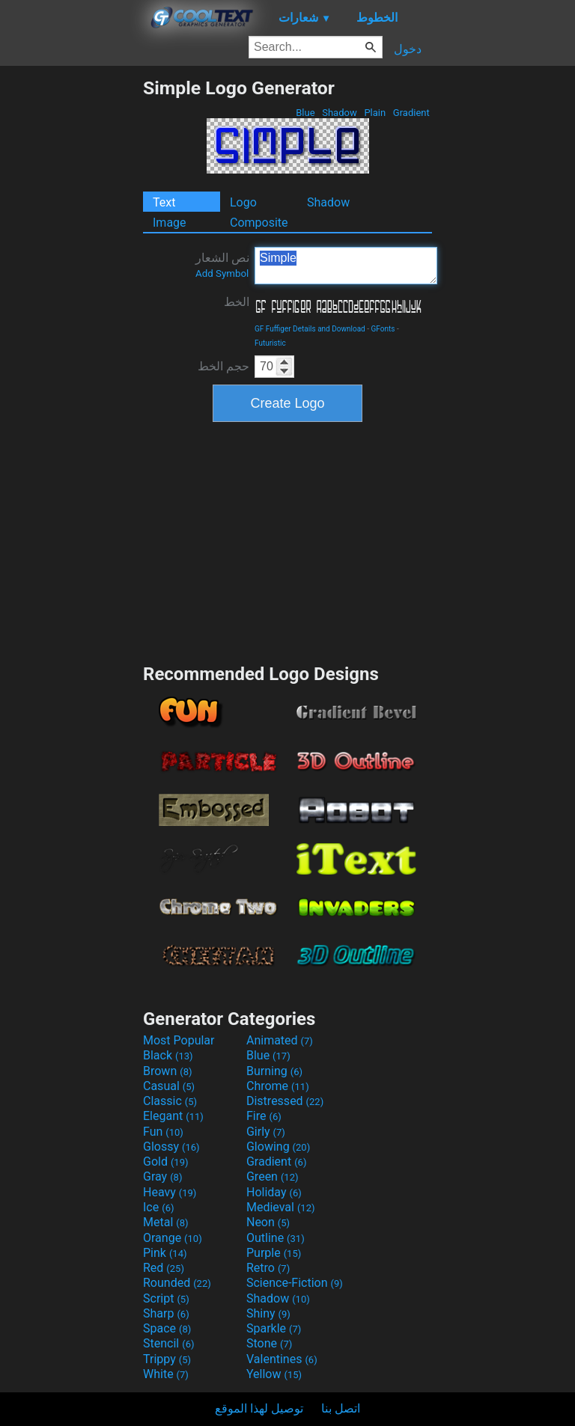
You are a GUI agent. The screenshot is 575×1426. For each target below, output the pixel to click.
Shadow (339, 112)
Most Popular (179, 1040)
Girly (265, 1131)
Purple (273, 1253)
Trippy (167, 1359)
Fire (264, 1116)
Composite (259, 222)
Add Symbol (222, 273)
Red (163, 1268)
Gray (162, 1176)
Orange (172, 1238)
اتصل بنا (340, 1408)
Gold (166, 1161)
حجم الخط (223, 366)
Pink (165, 1253)
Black (168, 1055)
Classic (170, 1101)
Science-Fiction (294, 1283)
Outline (275, 1238)
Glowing (278, 1146)
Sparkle (273, 1328)
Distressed (284, 1101)
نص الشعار (222, 265)
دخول (408, 49)
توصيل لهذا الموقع (259, 1408)
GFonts (383, 329)
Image (169, 222)
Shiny (268, 1313)
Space (167, 1328)
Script (166, 1298)
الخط (236, 302)
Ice (158, 1207)
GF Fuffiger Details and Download (310, 329)
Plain (375, 112)
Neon (268, 1222)
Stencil (168, 1343)
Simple (346, 265)
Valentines (281, 1359)
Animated (279, 1040)
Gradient (411, 112)
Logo (243, 202)
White (166, 1374)
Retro (268, 1268)
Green (272, 1176)
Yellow (274, 1374)
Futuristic (270, 343)
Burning (274, 1071)
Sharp (166, 1313)
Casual (169, 1086)
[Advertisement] (71, 301)
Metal (166, 1222)
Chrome (277, 1086)
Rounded (177, 1283)
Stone (269, 1343)
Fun (163, 1131)
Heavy (169, 1192)
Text (164, 202)
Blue (305, 112)
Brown (167, 1071)
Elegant (173, 1116)
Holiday (274, 1192)
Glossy (171, 1146)
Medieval (280, 1207)
